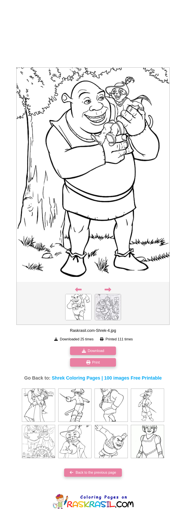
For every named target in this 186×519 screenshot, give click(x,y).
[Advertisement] (93, 35)
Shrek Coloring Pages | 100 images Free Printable (107, 378)
